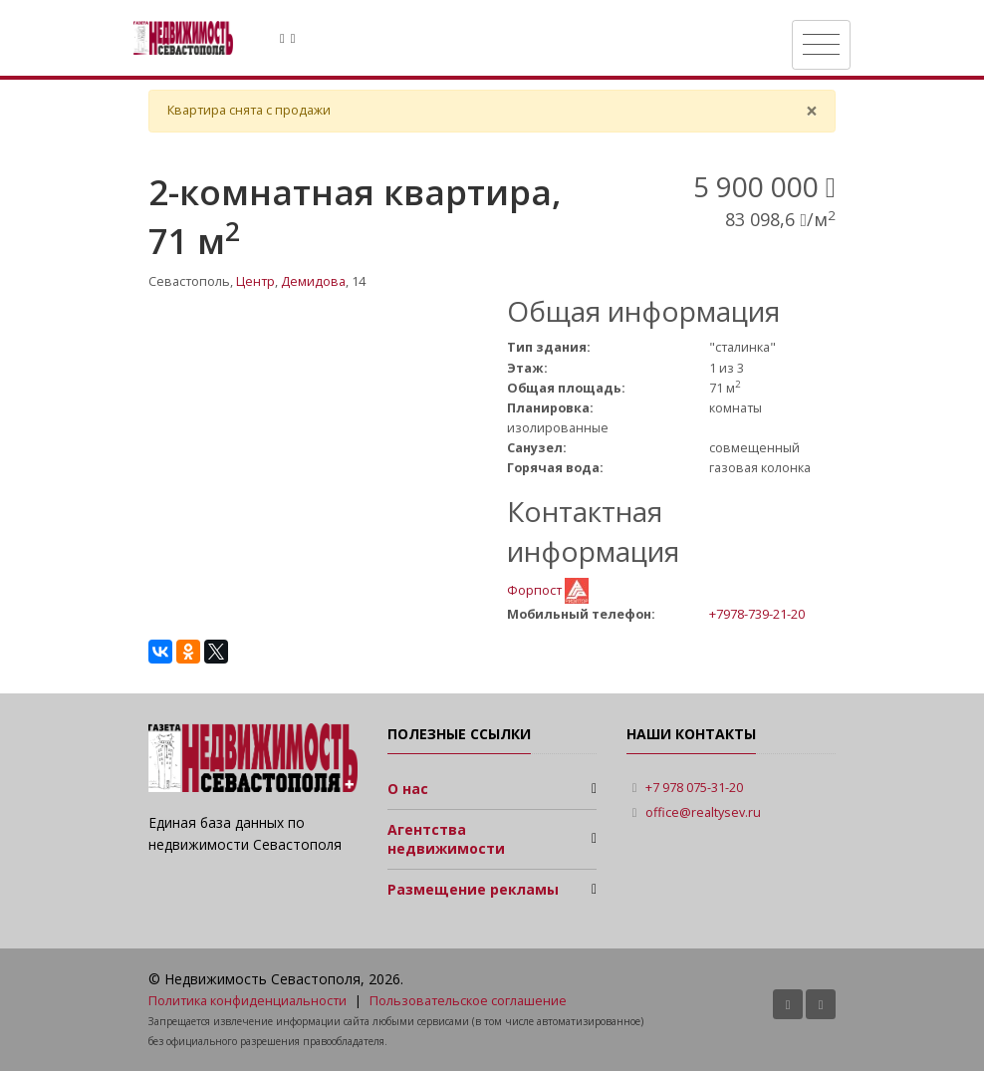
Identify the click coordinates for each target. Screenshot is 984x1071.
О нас (407, 788)
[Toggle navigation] (821, 45)
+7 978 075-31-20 (694, 787)
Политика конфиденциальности (247, 1000)
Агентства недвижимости (446, 839)
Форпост (536, 589)
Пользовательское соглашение (468, 1000)
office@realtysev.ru (703, 812)
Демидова (313, 281)
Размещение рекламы (473, 889)
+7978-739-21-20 (757, 614)
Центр (255, 281)
